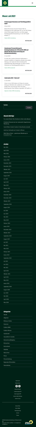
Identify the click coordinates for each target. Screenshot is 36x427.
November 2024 (7, 196)
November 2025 (7, 164)
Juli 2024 (6, 208)
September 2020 (8, 284)
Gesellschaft (12, 65)
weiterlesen (28, 39)
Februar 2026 (7, 155)
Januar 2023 (6, 253)
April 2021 (6, 275)
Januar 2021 (6, 281)
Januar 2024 (6, 224)
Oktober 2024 (7, 199)
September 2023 (8, 234)
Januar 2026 (6, 158)
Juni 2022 (6, 262)
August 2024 (7, 205)
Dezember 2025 (7, 161)
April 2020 (6, 297)
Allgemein (6, 89)
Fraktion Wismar (7, 328)
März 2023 (6, 246)
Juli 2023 (6, 240)
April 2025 (6, 180)
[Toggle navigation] (32, 9)
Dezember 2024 (7, 193)
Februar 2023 (7, 250)
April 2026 (6, 148)
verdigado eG (4, 422)
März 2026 (6, 151)
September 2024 (8, 202)
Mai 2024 (6, 215)
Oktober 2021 (7, 272)
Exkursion (6, 322)
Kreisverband (7, 344)
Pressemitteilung (8, 357)
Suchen (6, 103)
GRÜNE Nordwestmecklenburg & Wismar (17, 3)
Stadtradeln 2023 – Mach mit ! (12, 76)
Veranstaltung (13, 36)
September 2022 (8, 256)
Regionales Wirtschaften (9, 360)
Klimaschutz (6, 341)
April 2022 (6, 269)
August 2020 (7, 288)
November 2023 (7, 227)
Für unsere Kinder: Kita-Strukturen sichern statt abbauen (17, 117)
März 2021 (6, 278)
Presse (5, 354)
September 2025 (8, 170)
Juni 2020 (6, 291)
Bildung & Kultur (8, 319)
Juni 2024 (6, 212)
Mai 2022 (6, 265)
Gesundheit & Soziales (9, 335)
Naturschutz (6, 350)
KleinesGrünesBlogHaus (9, 338)
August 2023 (7, 237)
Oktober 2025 (7, 167)
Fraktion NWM (7, 36)
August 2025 (7, 174)
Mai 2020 (6, 294)
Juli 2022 (6, 259)
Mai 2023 (6, 243)
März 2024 (6, 218)
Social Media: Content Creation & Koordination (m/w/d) (17, 125)
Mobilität (6, 347)
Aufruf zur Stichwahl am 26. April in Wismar (14, 128)
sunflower (12, 420)
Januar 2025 (6, 189)
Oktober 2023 (7, 231)
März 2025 (6, 183)
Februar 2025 (7, 186)
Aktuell (5, 312)
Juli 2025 (6, 177)
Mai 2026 (6, 145)
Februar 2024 (7, 221)
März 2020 (6, 300)
